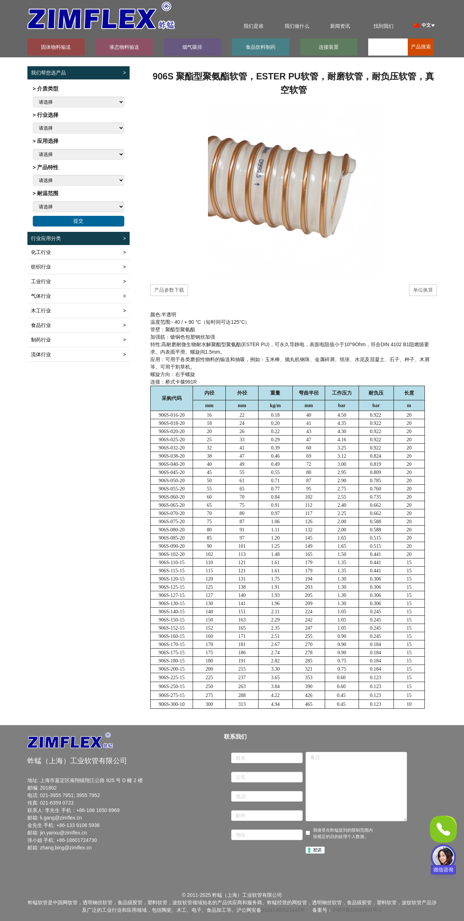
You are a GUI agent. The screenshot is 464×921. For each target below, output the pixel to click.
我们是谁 (254, 26)
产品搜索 (421, 47)
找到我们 (383, 26)
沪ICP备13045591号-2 (357, 910)
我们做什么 (297, 26)
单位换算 (423, 290)
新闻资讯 (340, 26)
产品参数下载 (169, 290)
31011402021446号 (283, 910)
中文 (422, 25)
